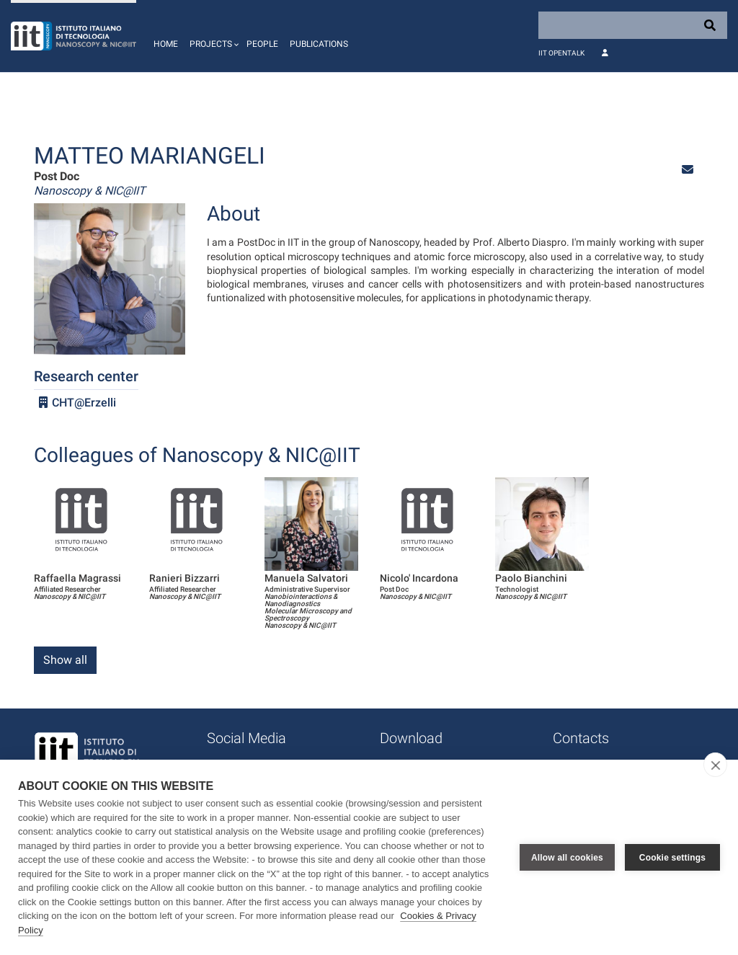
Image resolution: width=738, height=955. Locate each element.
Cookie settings (672, 858)
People (262, 44)
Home (166, 44)
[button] (212, 36)
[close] (715, 764)
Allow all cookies (567, 858)
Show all (65, 660)
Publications (319, 44)
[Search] (632, 25)
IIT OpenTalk (561, 53)
